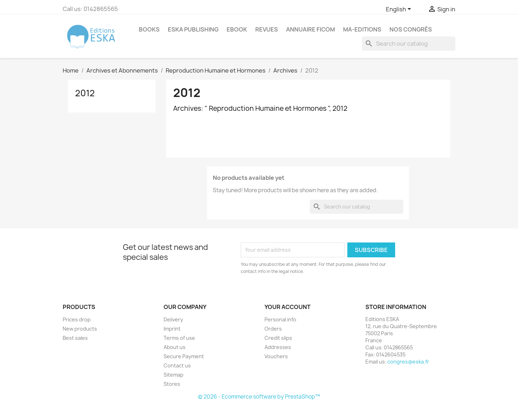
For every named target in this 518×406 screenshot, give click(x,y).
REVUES (266, 29)
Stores (172, 384)
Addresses (277, 347)
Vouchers (276, 356)
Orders (273, 328)
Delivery (173, 319)
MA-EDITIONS (362, 29)
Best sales (75, 337)
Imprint (172, 328)
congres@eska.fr (408, 361)
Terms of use (179, 337)
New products (80, 328)
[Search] (408, 43)
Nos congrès (410, 29)
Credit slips (278, 337)
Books (149, 29)
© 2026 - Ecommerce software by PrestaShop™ (259, 396)
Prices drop (77, 319)
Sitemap (173, 374)
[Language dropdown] (400, 9)
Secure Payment (184, 356)
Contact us (177, 365)
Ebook (237, 29)
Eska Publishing (193, 29)
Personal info (280, 319)
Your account (287, 307)
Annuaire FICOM (310, 29)
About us (175, 347)
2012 (85, 93)
